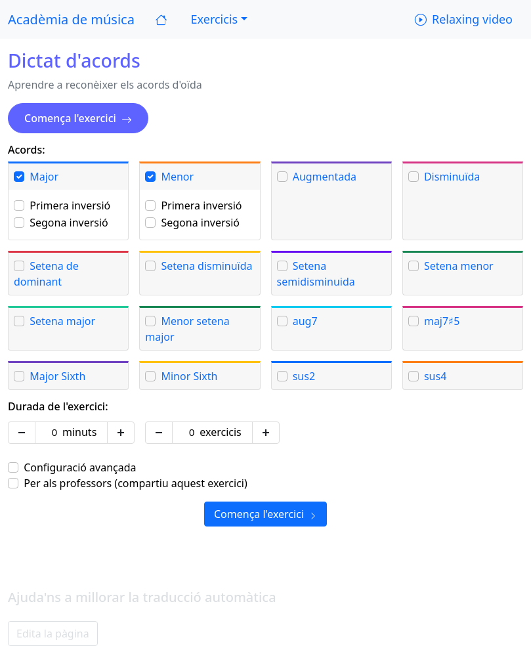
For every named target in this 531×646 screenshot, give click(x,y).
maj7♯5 (441, 321)
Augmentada (324, 176)
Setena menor (459, 266)
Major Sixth (57, 376)
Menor (177, 176)
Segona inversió (69, 222)
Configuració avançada (80, 467)
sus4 (435, 376)
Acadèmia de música (71, 19)
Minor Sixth (189, 376)
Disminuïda (452, 176)
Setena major (62, 321)
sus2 (304, 376)
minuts (79, 432)
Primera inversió (70, 205)
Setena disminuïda (206, 266)
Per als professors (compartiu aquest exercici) (135, 483)
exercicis (220, 432)
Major (44, 176)
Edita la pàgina (52, 633)
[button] (217, 19)
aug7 (305, 321)
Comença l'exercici (78, 118)
